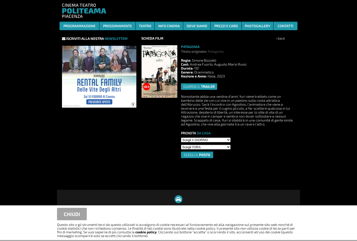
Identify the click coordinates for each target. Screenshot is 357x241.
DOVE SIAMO (197, 26)
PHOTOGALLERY (257, 26)
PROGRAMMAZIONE (79, 26)
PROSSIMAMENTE (117, 26)
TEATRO (145, 26)
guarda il (199, 86)
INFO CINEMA (169, 26)
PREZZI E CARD (226, 26)
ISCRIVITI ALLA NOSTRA (95, 38)
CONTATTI (285, 26)
